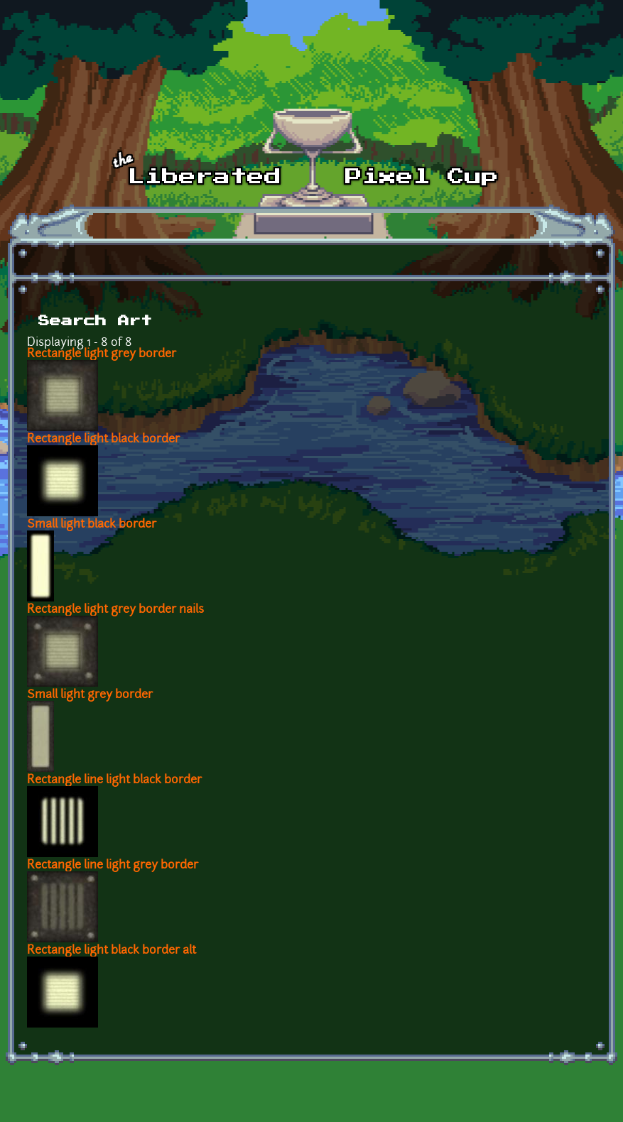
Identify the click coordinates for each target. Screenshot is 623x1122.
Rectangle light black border (103, 439)
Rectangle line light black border (114, 780)
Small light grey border (90, 695)
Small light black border (91, 524)
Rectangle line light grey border (112, 865)
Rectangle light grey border (101, 354)
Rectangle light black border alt (111, 951)
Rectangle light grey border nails (115, 610)
